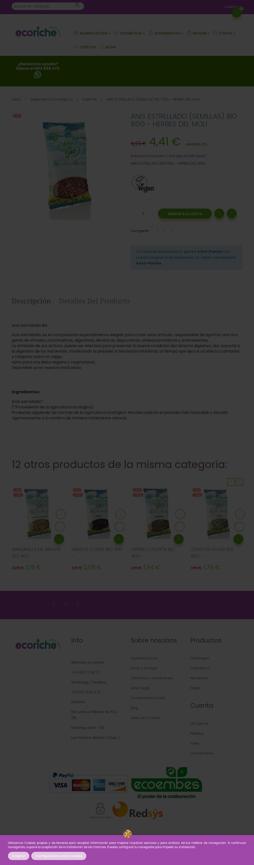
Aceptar (18, 856)
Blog (134, 707)
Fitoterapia (199, 658)
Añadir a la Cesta (185, 213)
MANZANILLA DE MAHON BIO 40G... (36, 552)
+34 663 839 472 (85, 692)
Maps (113, 737)
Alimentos (199, 678)
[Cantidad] (143, 213)
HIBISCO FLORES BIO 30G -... (96, 552)
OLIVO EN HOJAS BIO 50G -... (212, 552)
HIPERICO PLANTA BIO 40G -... (153, 552)
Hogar (195, 687)
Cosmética (200, 668)
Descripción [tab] (31, 300)
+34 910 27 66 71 (85, 672)
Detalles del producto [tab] (94, 300)
